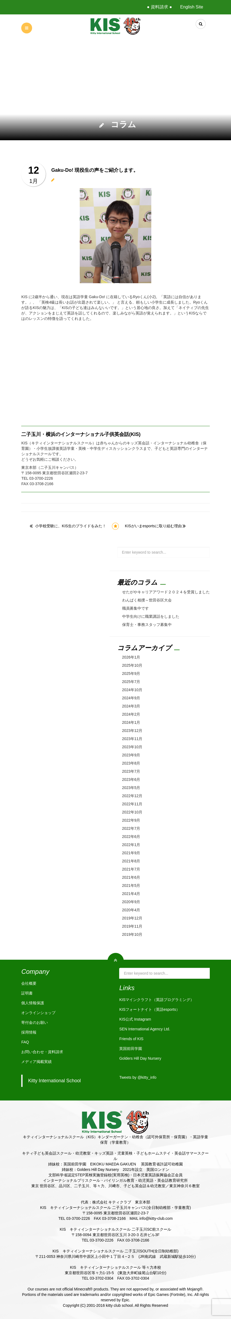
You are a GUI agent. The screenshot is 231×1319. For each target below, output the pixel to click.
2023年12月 (132, 730)
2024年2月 (131, 714)
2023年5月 (131, 787)
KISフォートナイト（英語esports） (149, 1009)
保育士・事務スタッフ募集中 (147, 624)
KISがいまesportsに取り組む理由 (153, 526)
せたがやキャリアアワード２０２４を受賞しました (166, 592)
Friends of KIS (131, 1039)
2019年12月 (132, 918)
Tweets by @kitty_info (137, 1077)
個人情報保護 (32, 1003)
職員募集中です (135, 608)
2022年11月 (132, 804)
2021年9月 (131, 853)
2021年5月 (131, 885)
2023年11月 (132, 739)
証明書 (27, 993)
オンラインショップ (38, 1013)
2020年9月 (131, 902)
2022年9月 (131, 820)
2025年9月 (131, 673)
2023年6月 (131, 779)
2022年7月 (131, 828)
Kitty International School (54, 1080)
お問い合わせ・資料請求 (42, 1052)
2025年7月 (131, 681)
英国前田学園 (130, 1048)
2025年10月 (132, 665)
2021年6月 (131, 877)
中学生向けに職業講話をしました (150, 616)
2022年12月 (132, 796)
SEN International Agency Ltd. (144, 1029)
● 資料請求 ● (159, 7)
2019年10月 (132, 934)
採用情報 (28, 1032)
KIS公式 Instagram (135, 1019)
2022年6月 (131, 836)
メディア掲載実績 (36, 1061)
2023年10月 (132, 747)
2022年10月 (132, 812)
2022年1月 (131, 845)
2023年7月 (131, 771)
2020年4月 (131, 910)
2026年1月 (131, 657)
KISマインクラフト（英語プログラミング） (156, 999)
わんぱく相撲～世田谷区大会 (147, 600)
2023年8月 (131, 763)
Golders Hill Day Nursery (140, 1058)
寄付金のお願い (34, 1022)
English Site (191, 7)
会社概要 (28, 983)
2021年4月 (131, 893)
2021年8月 (131, 861)
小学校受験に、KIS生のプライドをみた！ (70, 526)
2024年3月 (131, 706)
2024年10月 (132, 690)
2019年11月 (132, 926)
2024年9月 (131, 698)
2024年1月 (131, 722)
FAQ (25, 1042)
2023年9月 (131, 755)
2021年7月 (131, 869)
